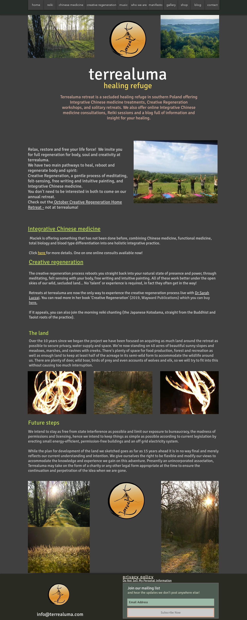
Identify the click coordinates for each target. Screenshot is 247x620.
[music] (123, 5)
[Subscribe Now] (170, 612)
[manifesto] (155, 5)
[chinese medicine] (71, 5)
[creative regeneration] (101, 5)
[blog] (198, 5)
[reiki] (50, 5)
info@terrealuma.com (60, 614)
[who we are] (139, 5)
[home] (36, 5)
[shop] (184, 5)
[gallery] (171, 5)
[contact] (212, 5)
